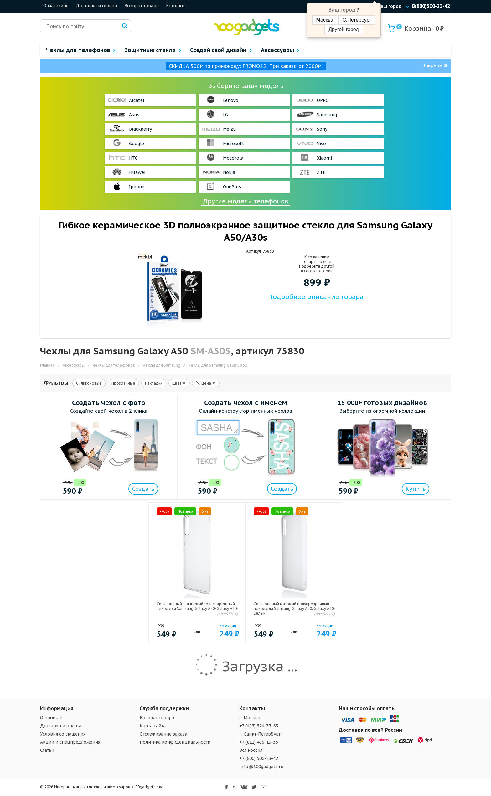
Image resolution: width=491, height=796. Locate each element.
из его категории (317, 271)
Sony (322, 129)
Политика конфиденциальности (175, 742)
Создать (143, 488)
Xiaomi (324, 158)
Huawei (137, 172)
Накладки (154, 383)
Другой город (343, 29)
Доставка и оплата (96, 5)
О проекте (51, 717)
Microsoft (233, 143)
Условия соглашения (62, 734)
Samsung (327, 115)
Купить (416, 488)
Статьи (47, 750)
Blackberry (140, 129)
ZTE (321, 172)
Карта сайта (153, 726)
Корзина (413, 28)
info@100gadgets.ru (261, 766)
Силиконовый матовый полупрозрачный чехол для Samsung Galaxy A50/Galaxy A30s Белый (295, 608)
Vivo (321, 143)
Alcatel (136, 100)
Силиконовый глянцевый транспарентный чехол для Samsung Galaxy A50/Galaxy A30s (198, 606)
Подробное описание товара (316, 296)
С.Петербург (356, 20)
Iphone (136, 187)
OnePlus (232, 187)
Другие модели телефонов (245, 201)
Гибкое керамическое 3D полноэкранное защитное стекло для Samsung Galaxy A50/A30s (245, 231)
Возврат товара (141, 5)
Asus (134, 115)
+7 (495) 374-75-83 (258, 726)
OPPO (323, 100)
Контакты (176, 5)
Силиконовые (89, 383)
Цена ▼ (206, 382)
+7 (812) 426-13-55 (258, 742)
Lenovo (230, 100)
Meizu (229, 129)
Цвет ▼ (179, 383)
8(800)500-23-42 (431, 6)
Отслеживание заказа (163, 734)
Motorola (233, 158)
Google (136, 143)
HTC (133, 158)
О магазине (56, 5)
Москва (324, 20)
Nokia (229, 172)
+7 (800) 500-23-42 (258, 758)
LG (225, 115)
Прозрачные (123, 383)
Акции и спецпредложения (70, 742)
